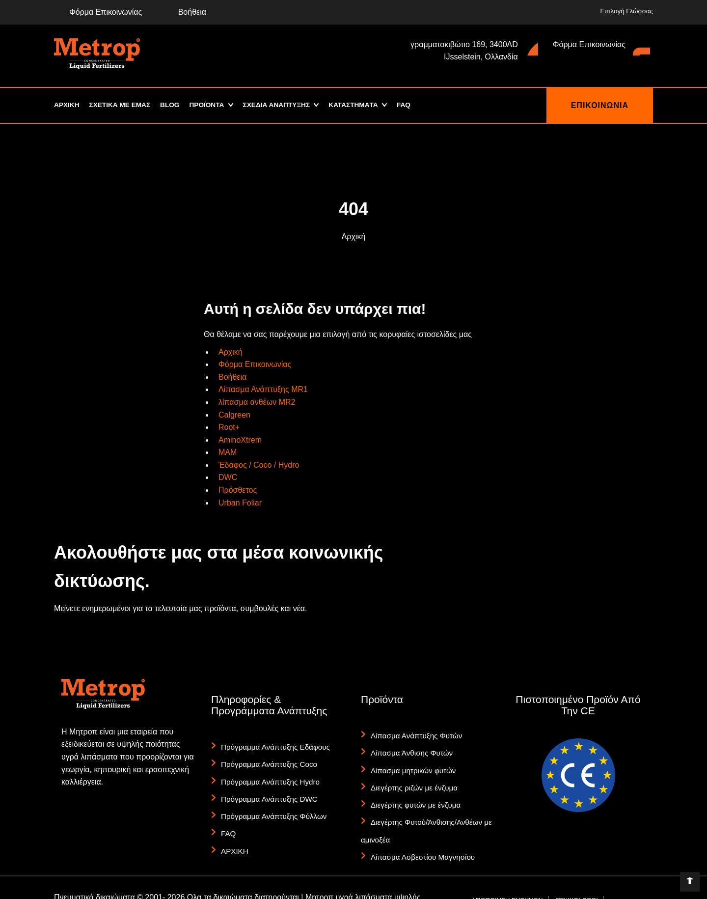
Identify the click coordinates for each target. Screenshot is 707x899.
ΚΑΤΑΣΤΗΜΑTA (361, 105)
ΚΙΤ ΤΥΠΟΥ (488, 890)
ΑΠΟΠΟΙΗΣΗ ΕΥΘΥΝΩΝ (507, 871)
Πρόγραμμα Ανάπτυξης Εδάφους (271, 745)
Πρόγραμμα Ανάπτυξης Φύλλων (270, 800)
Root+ (229, 427)
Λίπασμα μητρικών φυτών (410, 761)
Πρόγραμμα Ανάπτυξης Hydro (266, 773)
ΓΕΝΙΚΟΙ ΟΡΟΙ (576, 871)
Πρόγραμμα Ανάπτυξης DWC (265, 786)
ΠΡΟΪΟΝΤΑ (210, 105)
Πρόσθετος (237, 490)
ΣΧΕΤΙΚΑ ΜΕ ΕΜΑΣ (121, 105)
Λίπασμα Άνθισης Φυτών (408, 748)
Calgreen (234, 415)
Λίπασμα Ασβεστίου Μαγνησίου (419, 830)
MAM (227, 452)
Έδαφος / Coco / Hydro (258, 465)
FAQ (414, 105)
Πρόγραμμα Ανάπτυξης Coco (265, 759)
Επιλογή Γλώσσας (626, 11)
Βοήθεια (184, 12)
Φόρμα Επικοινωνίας (98, 12)
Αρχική (354, 236)
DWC (227, 477)
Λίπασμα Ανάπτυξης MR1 (263, 389)
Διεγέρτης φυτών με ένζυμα (412, 789)
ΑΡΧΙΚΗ (67, 105)
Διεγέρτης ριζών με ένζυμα (411, 775)
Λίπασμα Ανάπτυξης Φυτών (413, 734)
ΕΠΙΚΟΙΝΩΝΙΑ (599, 105)
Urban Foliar (240, 503)
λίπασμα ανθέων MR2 (256, 402)
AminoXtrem (240, 440)
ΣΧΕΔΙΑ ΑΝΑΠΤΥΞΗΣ (281, 105)
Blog (172, 105)
